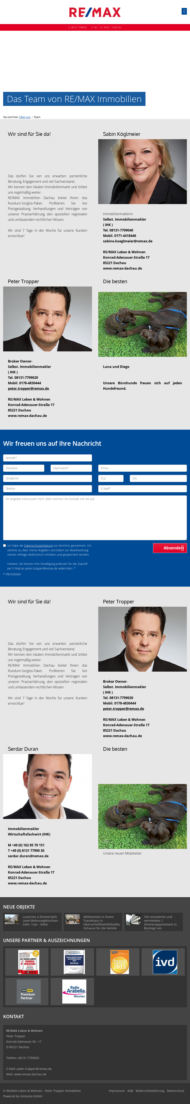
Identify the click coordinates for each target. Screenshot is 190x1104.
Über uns (25, 117)
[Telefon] (47, 488)
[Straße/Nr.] (47, 478)
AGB (130, 1091)
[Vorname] (23, 468)
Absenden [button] (174, 548)
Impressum (117, 1091)
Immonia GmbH (31, 1096)
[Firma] (142, 468)
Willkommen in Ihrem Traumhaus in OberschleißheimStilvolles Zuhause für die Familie (101, 922)
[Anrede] (47, 457)
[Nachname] (71, 468)
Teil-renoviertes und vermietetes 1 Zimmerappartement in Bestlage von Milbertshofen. (160, 924)
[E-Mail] (142, 488)
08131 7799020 (79, 27)
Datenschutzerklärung (38, 546)
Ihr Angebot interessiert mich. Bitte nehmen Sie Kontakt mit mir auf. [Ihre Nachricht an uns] (95, 517)
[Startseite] (95, 12)
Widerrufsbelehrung (150, 1091)
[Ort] (158, 478)
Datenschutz (175, 1091)
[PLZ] (111, 478)
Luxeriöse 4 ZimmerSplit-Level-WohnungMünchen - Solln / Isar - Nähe (41, 920)
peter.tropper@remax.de (34, 1069)
